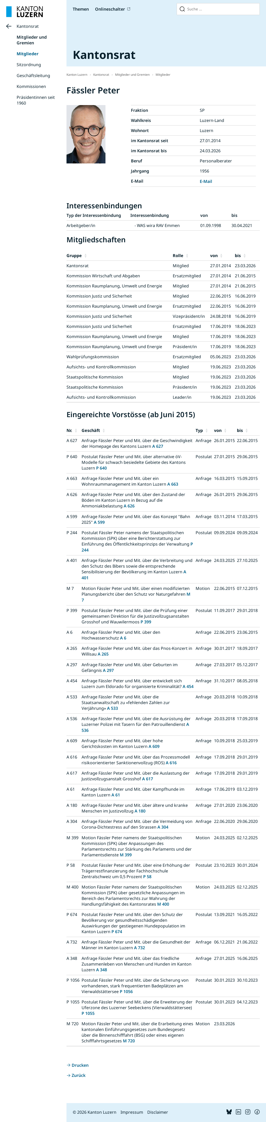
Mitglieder (27, 54)
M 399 (126, 855)
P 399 (146, 622)
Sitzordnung (29, 64)
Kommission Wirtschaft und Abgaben (103, 276)
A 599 (99, 522)
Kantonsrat (28, 26)
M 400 (163, 904)
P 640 (101, 468)
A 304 (162, 827)
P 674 (116, 931)
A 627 (157, 446)
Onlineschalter (110, 9)
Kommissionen (31, 86)
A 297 (108, 670)
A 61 (115, 795)
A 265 (103, 654)
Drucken (80, 1065)
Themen (81, 9)
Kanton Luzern (76, 74)
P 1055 (88, 1013)
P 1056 (126, 991)
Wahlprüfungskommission (92, 357)
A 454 (188, 686)
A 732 (139, 948)
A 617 (147, 779)
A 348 (101, 970)
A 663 (172, 484)
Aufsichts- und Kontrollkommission (101, 367)
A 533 (112, 708)
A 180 (140, 811)
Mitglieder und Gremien (32, 40)
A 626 (129, 506)
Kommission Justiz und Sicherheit (99, 296)
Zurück (78, 1075)
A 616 (171, 763)
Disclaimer (157, 1112)
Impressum (132, 1112)
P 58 (147, 876)
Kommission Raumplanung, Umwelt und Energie (114, 286)
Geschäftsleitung (33, 75)
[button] (127, 255)
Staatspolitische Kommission (94, 377)
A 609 (154, 746)
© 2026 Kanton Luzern (94, 1112)
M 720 (129, 1041)
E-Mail (206, 181)
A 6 (123, 638)
